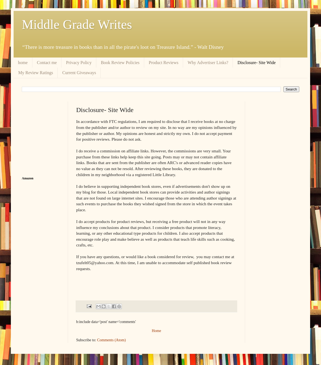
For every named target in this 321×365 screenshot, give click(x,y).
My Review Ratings (35, 72)
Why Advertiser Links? (208, 62)
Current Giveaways (79, 72)
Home (156, 331)
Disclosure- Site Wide (256, 62)
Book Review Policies (120, 62)
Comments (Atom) (111, 340)
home (23, 62)
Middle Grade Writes (77, 24)
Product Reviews (163, 62)
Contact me (47, 62)
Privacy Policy (79, 62)
